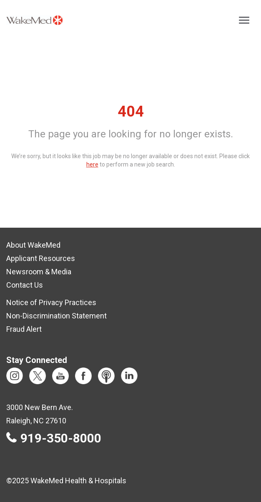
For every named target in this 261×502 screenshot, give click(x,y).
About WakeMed (33, 245)
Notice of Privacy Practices (51, 302)
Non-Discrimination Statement (56, 315)
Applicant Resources (40, 258)
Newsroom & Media (38, 271)
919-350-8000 (60, 438)
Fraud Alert (24, 329)
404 (131, 111)
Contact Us (24, 285)
